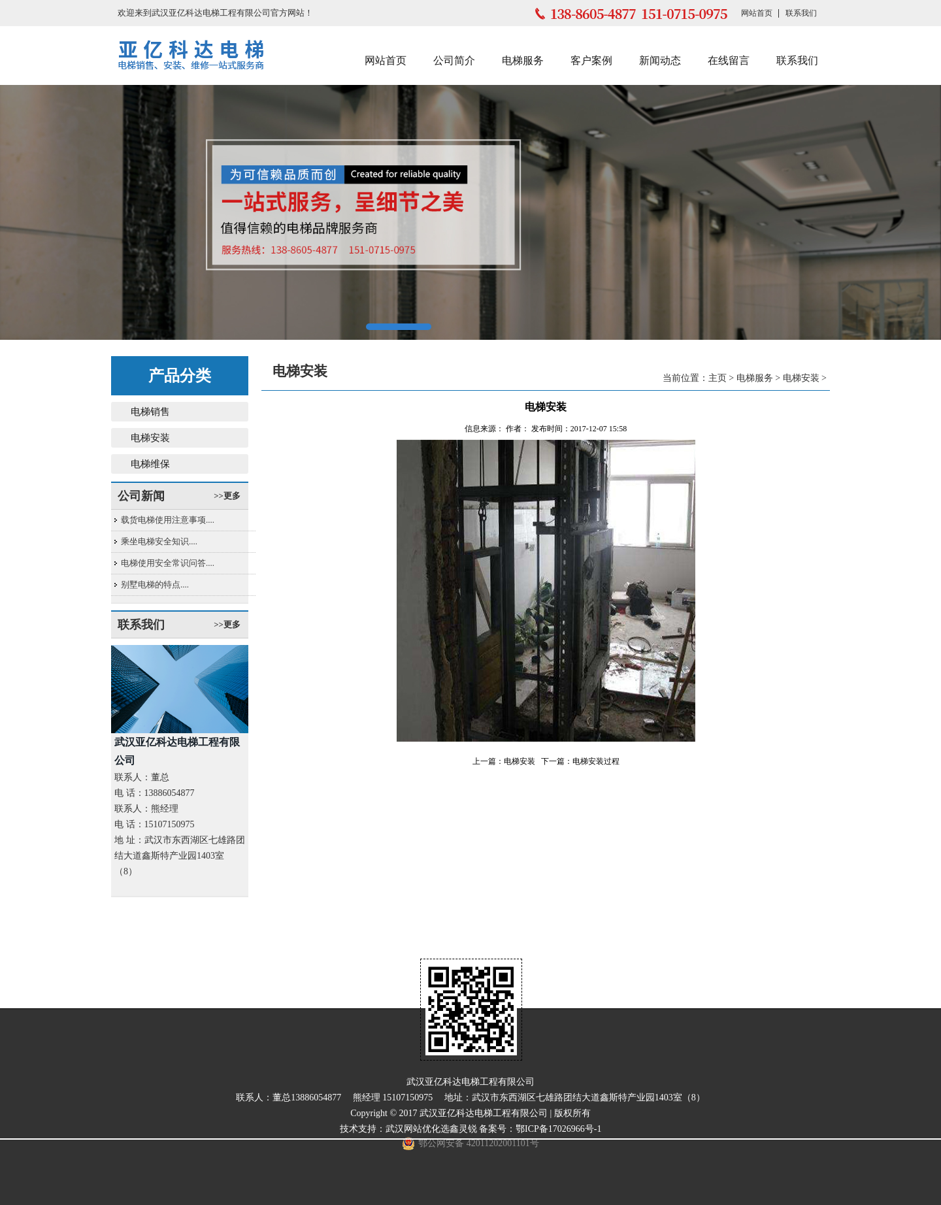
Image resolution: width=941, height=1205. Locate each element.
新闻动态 (660, 60)
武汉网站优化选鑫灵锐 (431, 1129)
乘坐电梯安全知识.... (159, 541)
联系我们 (801, 13)
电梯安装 (150, 438)
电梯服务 (523, 60)
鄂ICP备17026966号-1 (558, 1129)
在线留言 (729, 60)
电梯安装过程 (595, 761)
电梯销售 (150, 411)
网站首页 (756, 13)
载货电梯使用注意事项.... (167, 520)
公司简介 (454, 60)
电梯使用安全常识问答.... (167, 563)
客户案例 (591, 60)
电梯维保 (150, 464)
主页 (717, 378)
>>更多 (227, 496)
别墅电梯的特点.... (155, 584)
